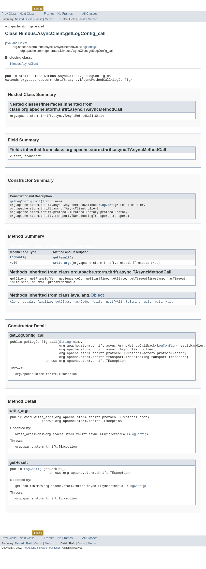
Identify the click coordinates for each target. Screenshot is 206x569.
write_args (62, 268)
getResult (61, 263)
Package (24, 8)
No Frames (65, 13)
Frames (49, 13)
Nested (19, 19)
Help (97, 8)
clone (14, 308)
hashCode (80, 308)
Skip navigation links (14, 4)
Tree (58, 8)
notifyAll (114, 308)
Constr (38, 19)
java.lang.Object (16, 43)
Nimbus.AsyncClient (24, 64)
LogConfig (88, 47)
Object (97, 301)
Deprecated (72, 8)
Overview (8, 8)
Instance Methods (48, 251)
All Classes (89, 13)
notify (97, 308)
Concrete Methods (82, 251)
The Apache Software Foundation (41, 564)
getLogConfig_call (25, 204)
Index (87, 8)
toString (133, 308)
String (47, 204)
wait (147, 308)
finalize (44, 308)
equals (28, 308)
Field (29, 19)
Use (49, 8)
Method (49, 19)
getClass (62, 308)
